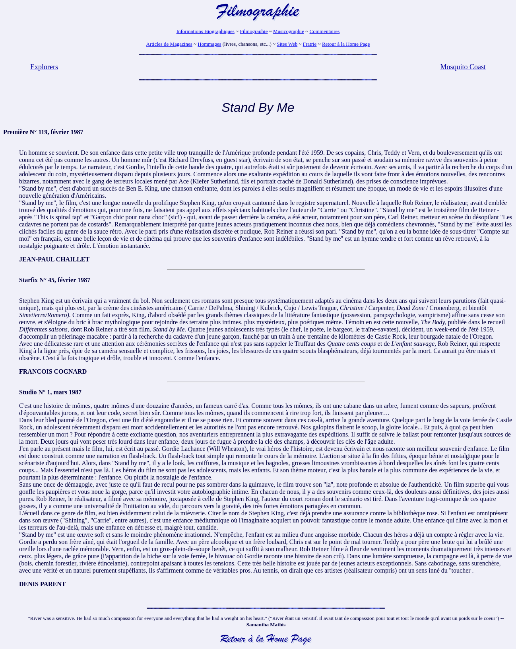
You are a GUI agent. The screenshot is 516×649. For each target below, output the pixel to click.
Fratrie (310, 44)
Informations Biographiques (206, 31)
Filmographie (254, 31)
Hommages (209, 44)
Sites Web (287, 44)
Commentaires (325, 31)
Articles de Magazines (169, 44)
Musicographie (288, 31)
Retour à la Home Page (346, 44)
